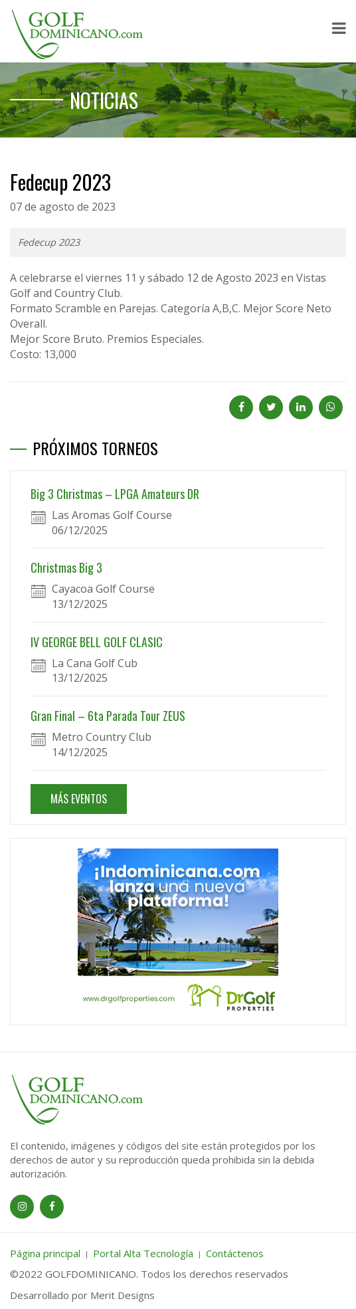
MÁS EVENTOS (78, 799)
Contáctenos (235, 1253)
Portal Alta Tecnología (143, 1253)
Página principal (45, 1253)
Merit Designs (122, 1295)
